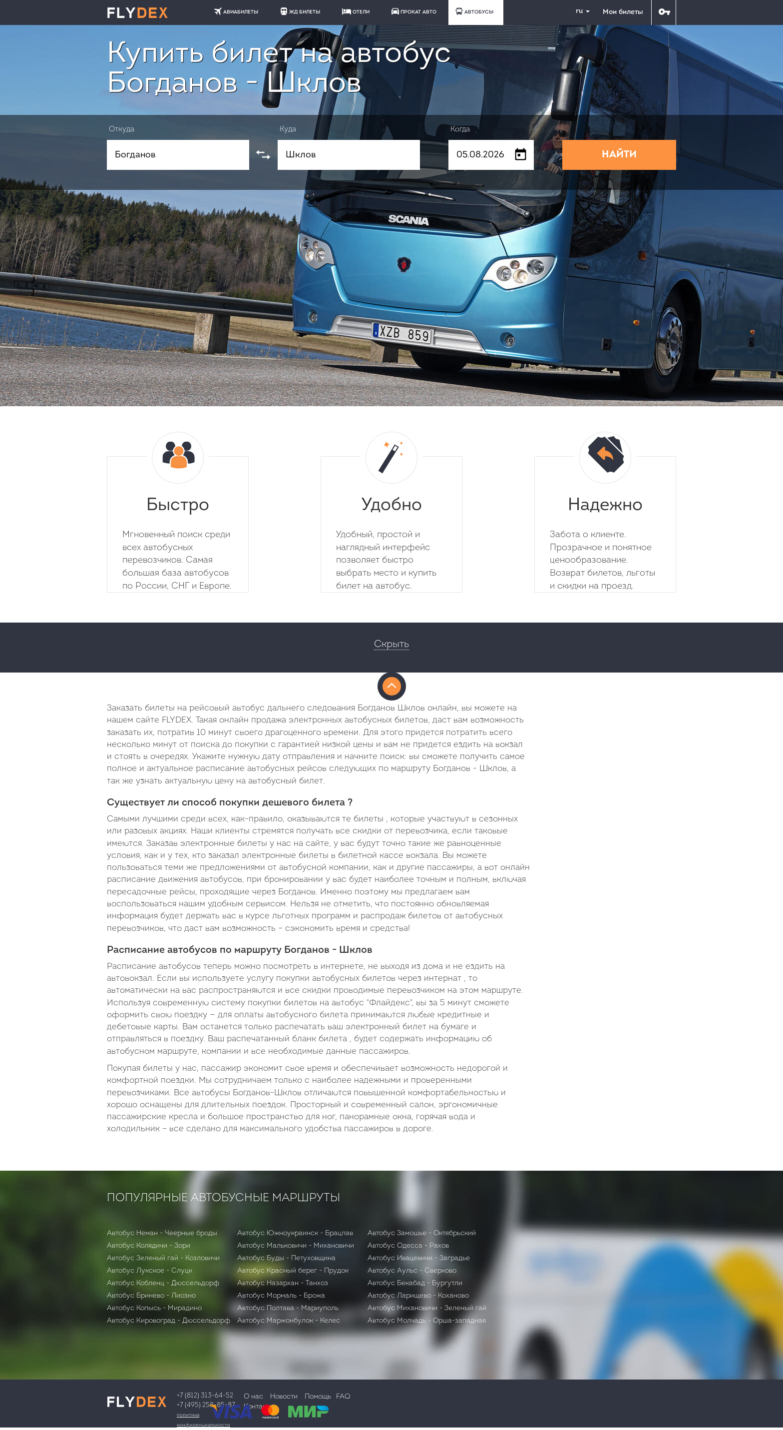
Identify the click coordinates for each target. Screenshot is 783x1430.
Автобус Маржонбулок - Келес (288, 1321)
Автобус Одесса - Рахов (408, 1246)
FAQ (343, 1397)
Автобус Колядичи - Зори (148, 1246)
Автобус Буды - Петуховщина (286, 1258)
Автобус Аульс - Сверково (412, 1271)
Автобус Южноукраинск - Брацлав (295, 1233)
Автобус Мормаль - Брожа (281, 1296)
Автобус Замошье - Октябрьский (422, 1233)
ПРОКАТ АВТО (414, 11)
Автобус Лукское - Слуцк (149, 1271)
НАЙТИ (619, 155)
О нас (253, 1397)
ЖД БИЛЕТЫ (300, 11)
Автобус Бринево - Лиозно (151, 1296)
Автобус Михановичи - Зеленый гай (427, 1308)
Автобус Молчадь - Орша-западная (427, 1321)
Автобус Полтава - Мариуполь (288, 1308)
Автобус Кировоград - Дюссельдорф (168, 1321)
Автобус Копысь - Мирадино (154, 1308)
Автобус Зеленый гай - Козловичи (163, 1258)
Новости (284, 1397)
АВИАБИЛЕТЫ (236, 11)
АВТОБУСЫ (474, 11)
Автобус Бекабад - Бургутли (415, 1283)
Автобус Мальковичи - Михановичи (295, 1246)
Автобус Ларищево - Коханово (418, 1296)
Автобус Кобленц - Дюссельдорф (163, 1283)
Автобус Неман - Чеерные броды (162, 1233)
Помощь (318, 1397)
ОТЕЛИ (356, 11)
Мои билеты (623, 12)
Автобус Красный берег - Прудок (293, 1271)
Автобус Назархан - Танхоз (282, 1283)
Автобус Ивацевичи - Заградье (419, 1258)
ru (579, 11)
